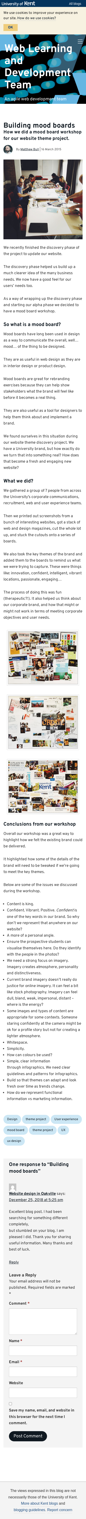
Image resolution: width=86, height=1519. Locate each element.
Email (15, 1362)
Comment (19, 1303)
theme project (36, 1119)
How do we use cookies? (36, 18)
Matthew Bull (29, 149)
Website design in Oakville (32, 1193)
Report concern (59, 1510)
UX (63, 1130)
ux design (14, 1141)
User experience (66, 1119)
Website (16, 1383)
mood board (15, 1130)
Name (15, 1341)
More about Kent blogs (39, 1503)
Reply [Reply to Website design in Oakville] (14, 1262)
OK (10, 27)
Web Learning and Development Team (38, 67)
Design (12, 1119)
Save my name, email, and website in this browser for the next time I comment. (41, 1417)
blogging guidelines (29, 1510)
